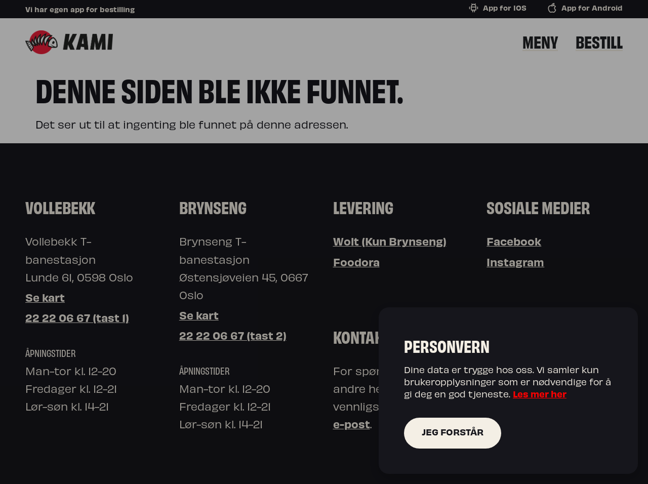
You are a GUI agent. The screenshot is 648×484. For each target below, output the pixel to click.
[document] (324, 242)
